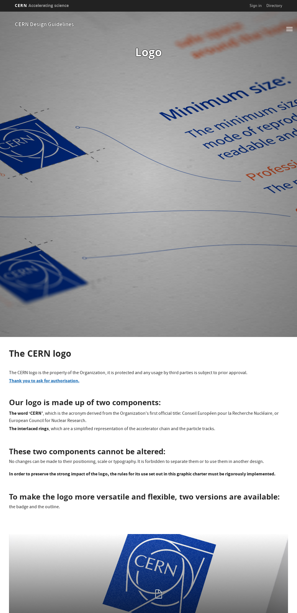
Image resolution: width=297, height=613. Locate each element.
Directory (274, 5)
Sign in (256, 5)
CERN (42, 5)
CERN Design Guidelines (44, 24)
